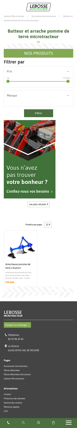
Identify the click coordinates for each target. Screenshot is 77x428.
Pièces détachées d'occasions (17, 374)
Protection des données (14, 398)
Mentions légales (12, 407)
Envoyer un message (17, 325)
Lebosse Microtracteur (14, 16)
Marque (12, 95)
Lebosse (38, 313)
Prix (9, 71)
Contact (7, 394)
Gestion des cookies (13, 403)
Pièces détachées (12, 370)
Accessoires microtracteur (16, 366)
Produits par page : (34, 224)
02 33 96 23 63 (15, 339)
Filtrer (38, 113)
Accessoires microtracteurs (44, 16)
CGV (6, 411)
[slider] (8, 81)
